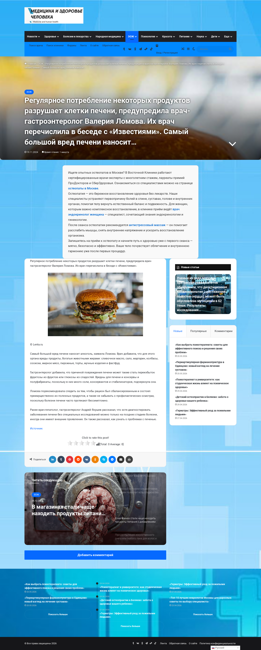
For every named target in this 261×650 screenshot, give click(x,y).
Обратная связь (111, 45)
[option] (95, 508)
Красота (167, 36)
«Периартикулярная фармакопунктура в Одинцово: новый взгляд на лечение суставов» (199, 366)
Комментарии (224, 331)
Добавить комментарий (95, 555)
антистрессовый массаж (147, 225)
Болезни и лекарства (76, 36)
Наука (200, 36)
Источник (36, 428)
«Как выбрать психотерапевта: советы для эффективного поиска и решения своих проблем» (201, 348)
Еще (226, 36)
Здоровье (50, 36)
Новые (177, 331)
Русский (218, 647)
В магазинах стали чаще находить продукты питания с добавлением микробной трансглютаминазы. (68, 510)
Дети (214, 36)
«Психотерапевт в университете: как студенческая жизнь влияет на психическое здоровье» (202, 383)
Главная (30, 63)
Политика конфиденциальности (218, 643)
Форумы (71, 45)
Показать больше (58, 614)
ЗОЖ (131, 36)
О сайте (94, 45)
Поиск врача (36, 45)
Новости (32, 36)
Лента (83, 45)
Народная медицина (108, 36)
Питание (184, 36)
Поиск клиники (55, 45)
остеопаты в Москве (83, 188)
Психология (148, 36)
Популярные (198, 331)
